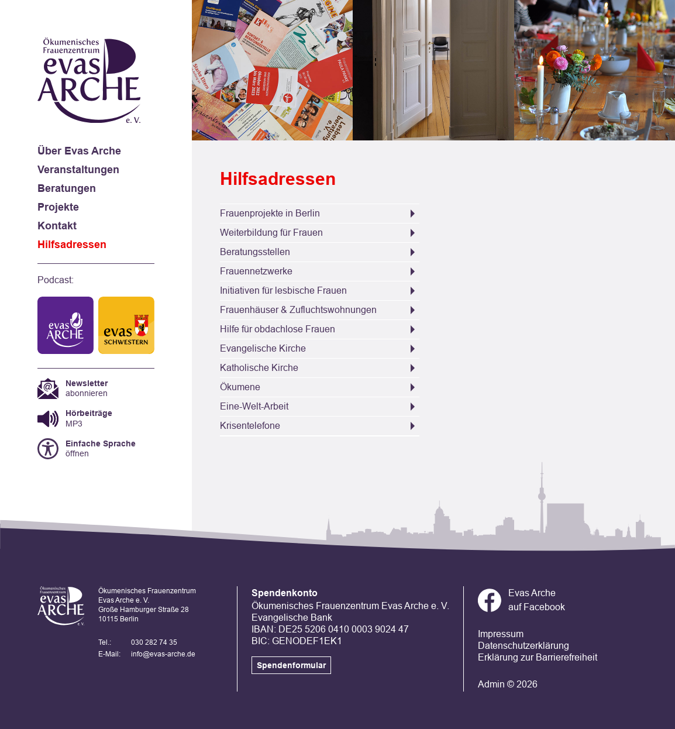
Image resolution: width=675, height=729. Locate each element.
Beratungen (66, 188)
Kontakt (57, 226)
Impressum (501, 634)
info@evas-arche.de (163, 654)
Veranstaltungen (78, 170)
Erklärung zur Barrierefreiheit (537, 657)
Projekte (58, 207)
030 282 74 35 (154, 642)
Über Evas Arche (79, 151)
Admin (491, 684)
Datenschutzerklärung (523, 646)
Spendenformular (291, 665)
